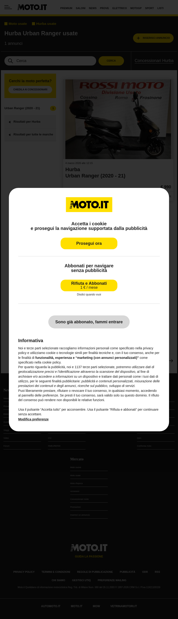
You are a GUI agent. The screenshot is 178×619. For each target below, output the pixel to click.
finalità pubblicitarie (66, 381)
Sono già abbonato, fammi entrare (89, 322)
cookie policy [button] (51, 362)
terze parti (90, 367)
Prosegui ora (89, 243)
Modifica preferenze (33, 419)
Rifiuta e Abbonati (89, 285)
